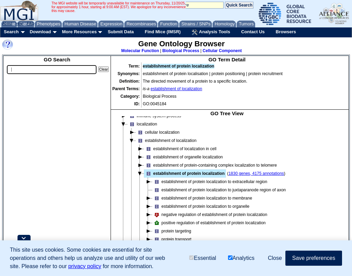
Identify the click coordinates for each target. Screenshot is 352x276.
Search (11, 31)
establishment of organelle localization (183, 162)
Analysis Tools (211, 32)
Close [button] (275, 258)
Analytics (241, 258)
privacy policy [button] (84, 266)
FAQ (30, 23)
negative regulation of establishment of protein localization (209, 219)
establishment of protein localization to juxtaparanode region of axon (219, 195)
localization (142, 129)
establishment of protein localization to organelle (200, 211)
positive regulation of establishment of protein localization (209, 228)
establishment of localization (176, 88)
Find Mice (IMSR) (163, 31)
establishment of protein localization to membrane (202, 203)
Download (40, 31)
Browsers (286, 31)
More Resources (79, 31)
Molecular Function (140, 50)
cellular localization (158, 137)
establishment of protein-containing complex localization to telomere (210, 170)
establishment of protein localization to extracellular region (209, 186)
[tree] (227, 188)
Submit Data (121, 31)
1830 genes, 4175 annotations (256, 178)
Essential (202, 258)
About (7, 23)
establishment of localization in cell (180, 153)
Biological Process (180, 50)
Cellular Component (222, 50)
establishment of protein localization (184, 178)
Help (19, 23)
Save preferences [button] (313, 258)
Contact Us (253, 31)
